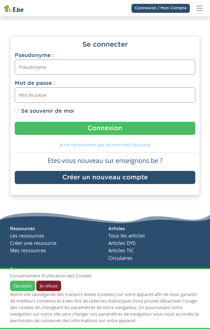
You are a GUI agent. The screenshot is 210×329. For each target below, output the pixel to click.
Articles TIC (121, 250)
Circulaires (120, 258)
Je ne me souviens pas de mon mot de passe (105, 145)
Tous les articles (126, 236)
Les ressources (27, 236)
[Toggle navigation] (199, 8)
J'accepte (23, 286)
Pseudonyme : (34, 55)
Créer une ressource (33, 243)
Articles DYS (122, 243)
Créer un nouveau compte (105, 177)
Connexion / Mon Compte (161, 8)
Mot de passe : (35, 83)
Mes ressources (28, 250)
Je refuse (49, 286)
